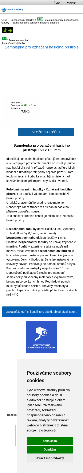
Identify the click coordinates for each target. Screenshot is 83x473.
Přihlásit (71, 3)
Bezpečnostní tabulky (22, 19)
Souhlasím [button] (50, 441)
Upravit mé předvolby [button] (50, 458)
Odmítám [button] (50, 449)
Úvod (57, 3)
